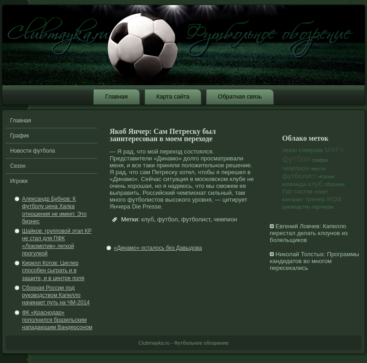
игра (334, 199)
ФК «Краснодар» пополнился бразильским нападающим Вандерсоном (57, 320)
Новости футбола (32, 151)
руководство (296, 206)
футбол (167, 219)
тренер (315, 199)
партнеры (323, 206)
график (320, 160)
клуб (147, 219)
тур (287, 191)
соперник (311, 150)
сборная (334, 184)
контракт (293, 199)
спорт (321, 191)
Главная (116, 96)
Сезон (18, 166)
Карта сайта (172, 96)
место (318, 168)
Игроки (19, 181)
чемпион (225, 219)
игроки (326, 176)
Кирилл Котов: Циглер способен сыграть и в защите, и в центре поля (53, 270)
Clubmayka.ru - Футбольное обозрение (183, 343)
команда (294, 184)
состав (303, 191)
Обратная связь (240, 96)
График (19, 135)
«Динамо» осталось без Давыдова (158, 248)
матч (334, 149)
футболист (195, 219)
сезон (289, 150)
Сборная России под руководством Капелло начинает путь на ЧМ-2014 (55, 295)
